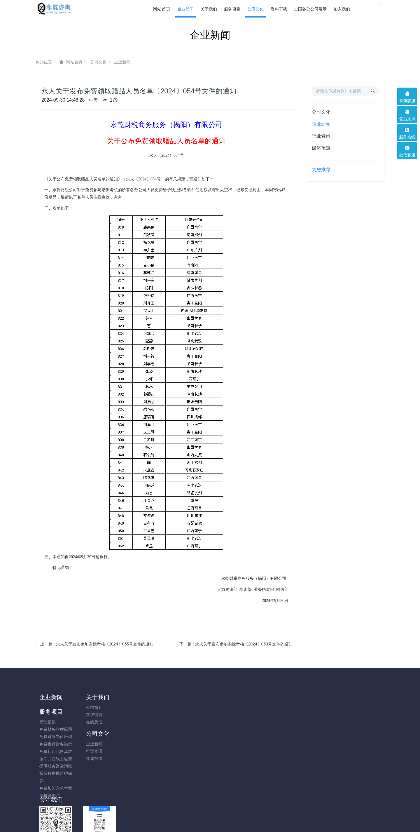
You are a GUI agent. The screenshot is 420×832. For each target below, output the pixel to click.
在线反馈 (91, 722)
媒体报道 (321, 147)
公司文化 (98, 62)
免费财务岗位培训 (143, 722)
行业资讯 (321, 135)
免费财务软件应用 (143, 714)
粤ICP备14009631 (210, 812)
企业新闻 (122, 62)
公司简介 (91, 707)
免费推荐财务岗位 (143, 729)
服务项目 (138, 697)
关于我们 (94, 697)
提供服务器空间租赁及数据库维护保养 (143, 758)
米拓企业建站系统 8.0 (214, 819)
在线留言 (91, 714)
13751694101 (322, 710)
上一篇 (96, 644)
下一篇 (236, 644)
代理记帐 (135, 707)
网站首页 (161, 8)
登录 (366, 8)
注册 (379, 8)
